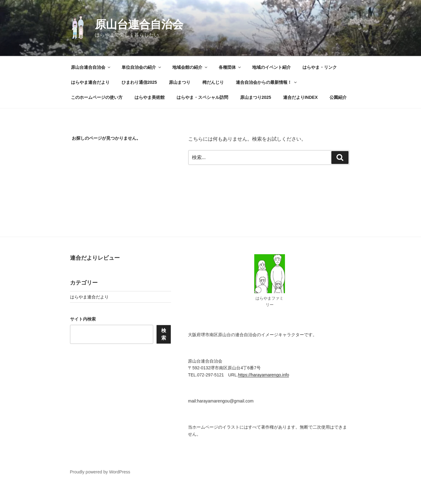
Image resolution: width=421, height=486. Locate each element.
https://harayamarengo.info (263, 374)
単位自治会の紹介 (142, 67)
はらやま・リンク (319, 67)
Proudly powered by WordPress (100, 471)
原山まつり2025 (255, 97)
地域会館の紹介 (190, 67)
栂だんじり (213, 82)
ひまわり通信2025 (139, 82)
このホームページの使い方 (97, 97)
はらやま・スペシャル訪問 (202, 97)
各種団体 (230, 67)
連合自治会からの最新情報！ (267, 82)
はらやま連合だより (90, 82)
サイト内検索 (83, 319)
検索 (163, 334)
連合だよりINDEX (300, 97)
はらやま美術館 (149, 97)
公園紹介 (338, 97)
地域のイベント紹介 (271, 67)
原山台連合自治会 (139, 24)
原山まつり (179, 82)
